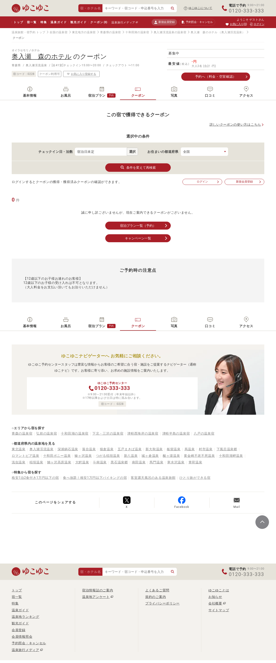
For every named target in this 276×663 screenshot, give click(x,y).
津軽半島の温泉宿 (176, 433)
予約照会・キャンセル (29, 643)
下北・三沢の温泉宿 (107, 433)
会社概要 (215, 603)
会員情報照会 (22, 636)
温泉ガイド (59, 22)
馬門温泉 (156, 462)
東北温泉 (18, 449)
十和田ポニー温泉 (57, 456)
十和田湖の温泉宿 (137, 32)
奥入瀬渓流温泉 (41, 449)
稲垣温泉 (36, 462)
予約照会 (197, 22)
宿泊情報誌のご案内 (97, 590)
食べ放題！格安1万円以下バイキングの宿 (95, 478)
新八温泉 (131, 456)
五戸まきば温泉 (130, 449)
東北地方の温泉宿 (84, 32)
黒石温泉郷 (119, 462)
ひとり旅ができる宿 (194, 478)
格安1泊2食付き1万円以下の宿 (35, 478)
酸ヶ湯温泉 (171, 456)
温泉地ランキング (25, 617)
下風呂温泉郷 (227, 449)
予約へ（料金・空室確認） (215, 76)
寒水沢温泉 (176, 462)
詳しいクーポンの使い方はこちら (235, 124)
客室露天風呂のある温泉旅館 (153, 478)
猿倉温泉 (107, 449)
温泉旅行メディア (123, 22)
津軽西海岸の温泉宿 (142, 433)
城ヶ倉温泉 (150, 456)
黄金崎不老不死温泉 (199, 456)
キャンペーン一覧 (146, 238)
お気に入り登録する (81, 74)
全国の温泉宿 (58, 32)
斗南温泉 (100, 462)
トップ (18, 22)
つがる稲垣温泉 (108, 456)
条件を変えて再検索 (138, 167)
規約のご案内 (155, 597)
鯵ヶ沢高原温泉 (59, 462)
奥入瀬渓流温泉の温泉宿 (170, 32)
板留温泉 (174, 449)
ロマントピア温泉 (25, 456)
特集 (43, 22)
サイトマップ (218, 610)
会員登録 (18, 630)
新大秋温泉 (154, 449)
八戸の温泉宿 (204, 433)
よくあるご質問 (157, 590)
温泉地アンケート (96, 597)
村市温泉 (206, 449)
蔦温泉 (190, 449)
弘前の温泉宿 (46, 433)
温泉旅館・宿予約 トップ (28, 32)
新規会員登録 (164, 22)
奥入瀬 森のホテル (204, 32)
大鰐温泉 (82, 462)
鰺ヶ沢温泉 (83, 456)
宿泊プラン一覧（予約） (144, 225)
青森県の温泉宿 (110, 32)
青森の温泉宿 (22, 433)
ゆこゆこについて (200, 8)
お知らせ (215, 597)
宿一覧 (31, 22)
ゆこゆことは (218, 590)
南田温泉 (139, 462)
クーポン (98, 22)
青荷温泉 (195, 462)
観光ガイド (78, 22)
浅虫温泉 (18, 462)
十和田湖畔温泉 (231, 456)
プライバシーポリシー (162, 603)
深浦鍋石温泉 (68, 449)
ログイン (208, 181)
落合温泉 (89, 449)
